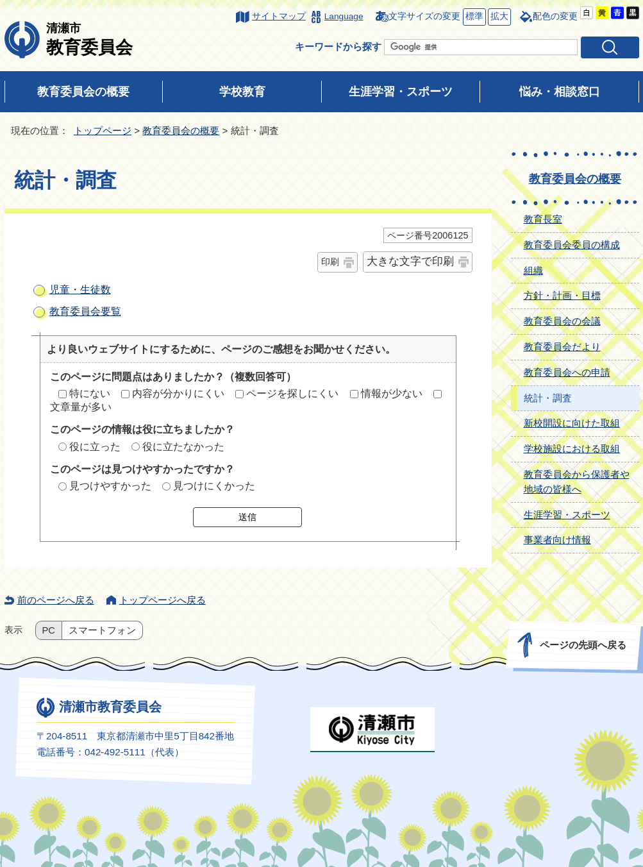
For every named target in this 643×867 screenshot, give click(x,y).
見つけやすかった (110, 485)
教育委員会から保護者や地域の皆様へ (577, 481)
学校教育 (242, 91)
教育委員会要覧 (85, 311)
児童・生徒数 (80, 289)
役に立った (95, 446)
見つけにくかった (214, 485)
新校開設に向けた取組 (572, 422)
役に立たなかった (183, 446)
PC (48, 630)
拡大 (498, 17)
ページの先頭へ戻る (582, 644)
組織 (533, 270)
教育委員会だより (562, 346)
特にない (89, 393)
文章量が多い (81, 406)
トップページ (102, 130)
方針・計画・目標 (562, 295)
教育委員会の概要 (83, 91)
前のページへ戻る (55, 599)
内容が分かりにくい (178, 393)
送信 (247, 517)
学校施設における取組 (572, 448)
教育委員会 (89, 39)
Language (343, 16)
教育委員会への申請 (567, 372)
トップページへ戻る (162, 599)
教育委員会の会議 (562, 321)
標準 (473, 17)
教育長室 (543, 219)
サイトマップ (279, 16)
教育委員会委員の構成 (572, 244)
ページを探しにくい (292, 393)
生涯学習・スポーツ (401, 91)
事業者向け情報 (557, 539)
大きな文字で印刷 (410, 261)
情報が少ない (391, 393)
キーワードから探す (338, 46)
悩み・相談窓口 (559, 91)
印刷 (330, 262)
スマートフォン (102, 630)
